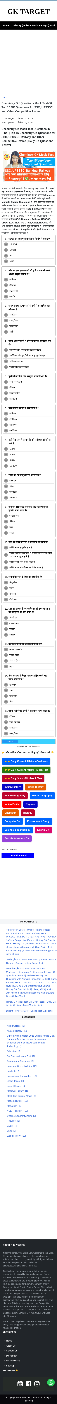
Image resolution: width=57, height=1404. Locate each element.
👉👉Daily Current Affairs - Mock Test (26, 770)
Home (5, 25)
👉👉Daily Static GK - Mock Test (23, 778)
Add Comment (18, 855)
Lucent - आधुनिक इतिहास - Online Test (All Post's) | (30, 1010)
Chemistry (10, 812)
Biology (27, 812)
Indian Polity (12, 804)
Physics (30, 804)
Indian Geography (15, 795)
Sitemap (10, 1365)
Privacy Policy (13, 1360)
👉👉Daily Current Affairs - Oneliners (26, 761)
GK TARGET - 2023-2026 (30, 1397)
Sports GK (43, 830)
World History (36, 787)
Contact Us (11, 1350)
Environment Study (38, 821)
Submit (10, 741)
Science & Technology (17, 830)
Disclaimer (11, 1355)
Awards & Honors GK (17, 838)
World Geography (42, 795)
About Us (11, 1345)
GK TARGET (28, 11)
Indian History (13, 787)
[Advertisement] (28, 64)
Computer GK (12, 821)
